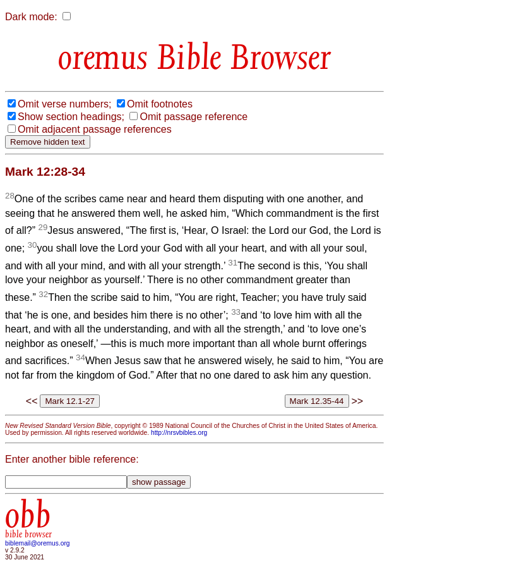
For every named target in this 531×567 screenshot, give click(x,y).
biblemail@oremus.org (37, 543)
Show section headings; (71, 116)
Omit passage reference (194, 116)
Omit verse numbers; (64, 104)
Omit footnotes (160, 104)
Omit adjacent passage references (95, 129)
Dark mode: (31, 16)
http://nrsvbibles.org (179, 432)
